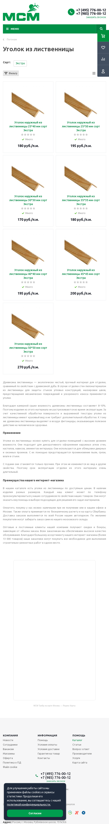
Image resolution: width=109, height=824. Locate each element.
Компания (10, 735)
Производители (82, 753)
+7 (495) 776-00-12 (91, 10)
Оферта (8, 758)
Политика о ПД (12, 762)
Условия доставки (48, 749)
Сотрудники (10, 744)
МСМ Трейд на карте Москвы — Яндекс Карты (55, 706)
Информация (47, 735)
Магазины (9, 753)
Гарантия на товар (49, 753)
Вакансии (8, 749)
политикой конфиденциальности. (29, 804)
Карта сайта (79, 762)
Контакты (44, 758)
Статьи (76, 744)
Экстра (20, 63)
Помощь (78, 735)
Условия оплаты (47, 744)
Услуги (76, 758)
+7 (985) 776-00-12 (91, 13)
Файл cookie (10, 767)
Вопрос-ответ (81, 749)
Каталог (77, 740)
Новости (8, 740)
